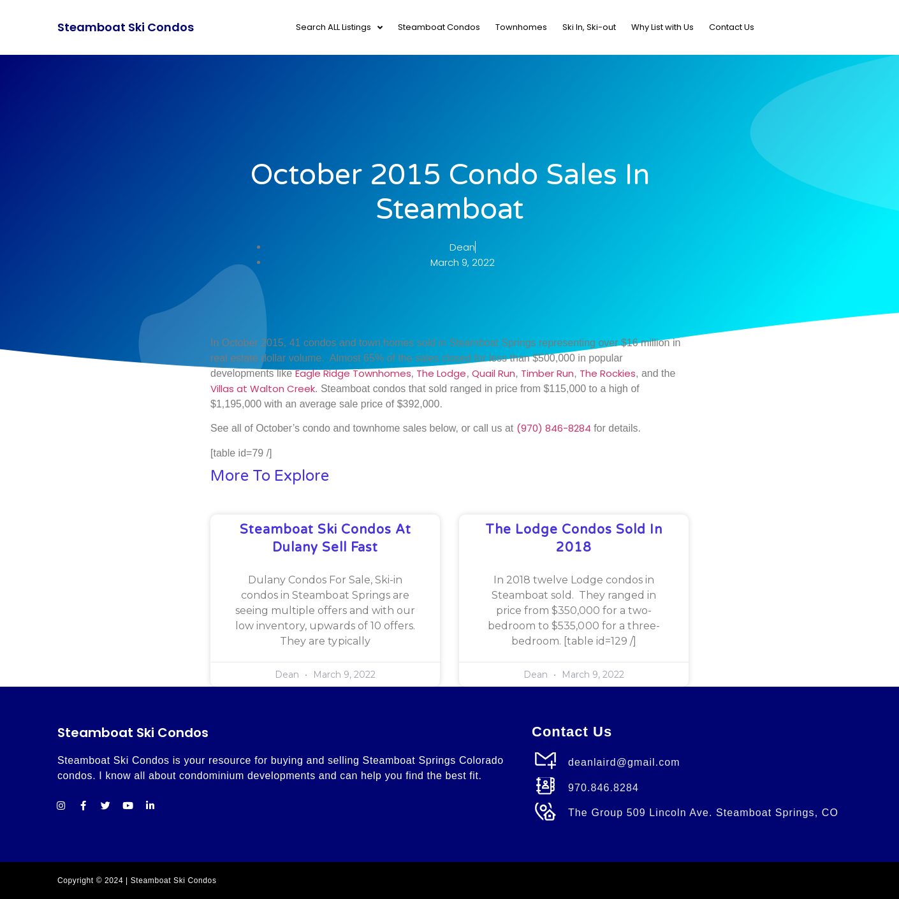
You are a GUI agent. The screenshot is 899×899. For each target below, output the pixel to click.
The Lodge (441, 373)
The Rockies (608, 373)
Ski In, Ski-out (589, 27)
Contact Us (731, 27)
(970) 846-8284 (553, 428)
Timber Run (547, 373)
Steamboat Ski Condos (125, 27)
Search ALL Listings (339, 27)
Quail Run (493, 373)
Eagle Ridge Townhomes (353, 373)
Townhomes (521, 27)
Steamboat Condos (439, 27)
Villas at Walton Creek (262, 388)
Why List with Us (662, 27)
